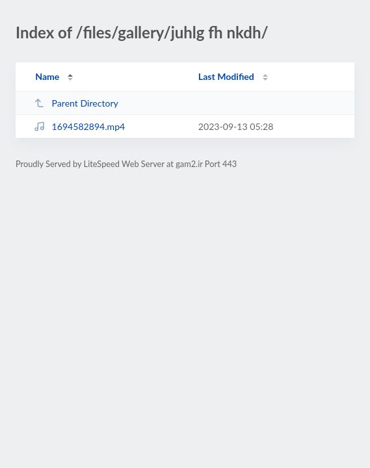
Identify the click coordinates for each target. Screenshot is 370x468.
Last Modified (226, 76)
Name (47, 76)
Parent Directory (76, 103)
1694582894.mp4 (79, 126)
